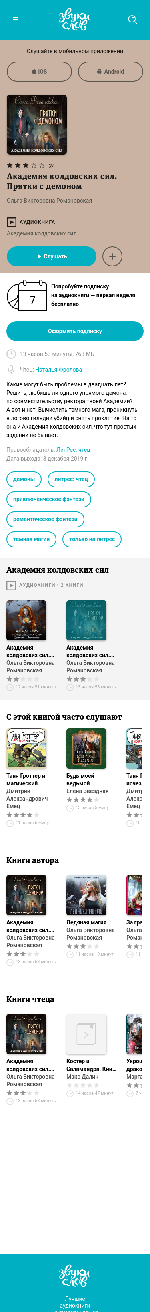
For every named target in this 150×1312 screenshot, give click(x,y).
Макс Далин (82, 1076)
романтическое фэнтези (45, 519)
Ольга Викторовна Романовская (30, 667)
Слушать (51, 256)
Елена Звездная (87, 791)
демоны (24, 479)
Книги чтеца (30, 1000)
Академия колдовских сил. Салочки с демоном (28, 651)
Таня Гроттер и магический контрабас (25, 780)
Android (110, 71)
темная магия (31, 539)
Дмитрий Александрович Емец (27, 798)
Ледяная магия (86, 922)
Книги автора (32, 861)
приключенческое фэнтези (48, 499)
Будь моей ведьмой (80, 780)
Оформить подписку (75, 331)
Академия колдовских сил (42, 233)
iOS (39, 71)
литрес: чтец (71, 479)
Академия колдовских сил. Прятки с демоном (91, 651)
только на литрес (92, 539)
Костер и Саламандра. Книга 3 (92, 1065)
